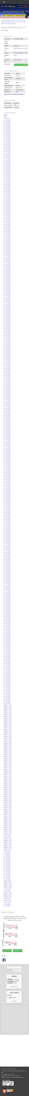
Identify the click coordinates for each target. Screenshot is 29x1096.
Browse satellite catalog (8, 20)
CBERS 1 (6, 115)
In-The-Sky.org (8, 6)
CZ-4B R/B (7, 118)
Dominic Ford (6, 1069)
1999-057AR (17, 60)
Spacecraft (10, 15)
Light (9, 995)
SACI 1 (5, 117)
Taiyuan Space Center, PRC (21, 48)
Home (3, 15)
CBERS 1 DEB (7, 705)
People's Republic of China (21, 53)
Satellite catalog (20, 15)
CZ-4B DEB (7, 120)
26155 (15, 55)
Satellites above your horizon (15, 22)
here (13, 1074)
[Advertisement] (14, 1019)
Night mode (11, 997)
